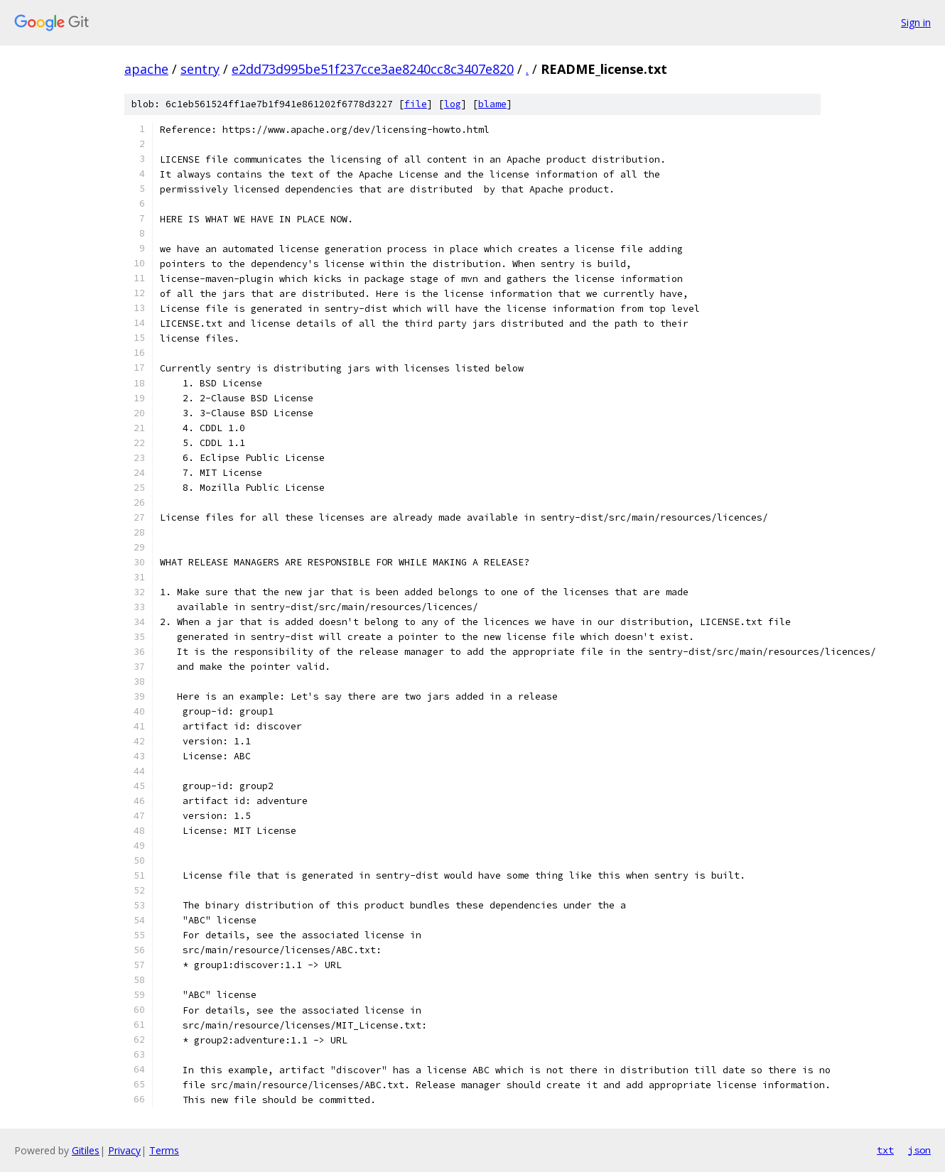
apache (146, 68)
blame (492, 104)
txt (885, 1150)
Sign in (916, 22)
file (415, 104)
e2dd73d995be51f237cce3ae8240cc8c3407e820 (373, 68)
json (919, 1150)
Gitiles (85, 1150)
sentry (200, 68)
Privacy (124, 1150)
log (452, 104)
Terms (164, 1150)
